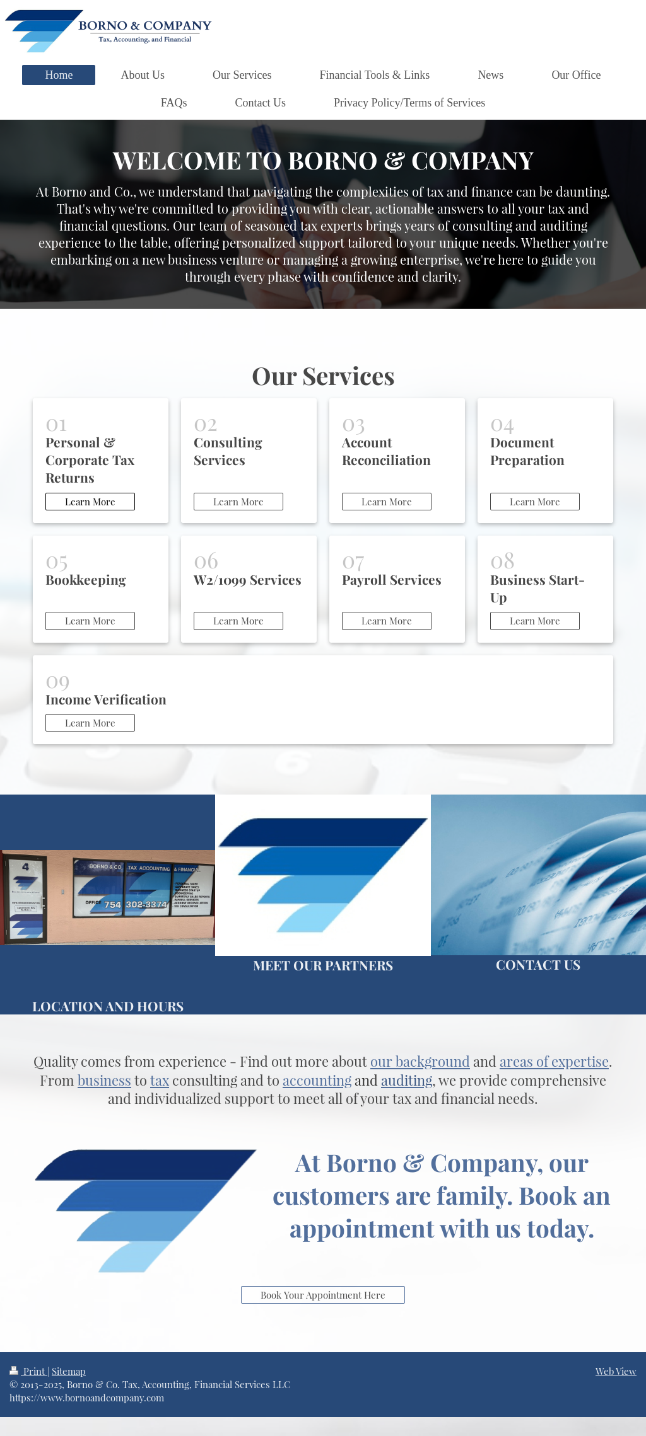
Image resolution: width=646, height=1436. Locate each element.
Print (28, 1371)
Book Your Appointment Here (323, 1295)
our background (420, 1061)
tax (159, 1080)
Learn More (90, 501)
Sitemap (69, 1371)
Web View (616, 1371)
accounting (317, 1080)
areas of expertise (554, 1061)
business (104, 1080)
